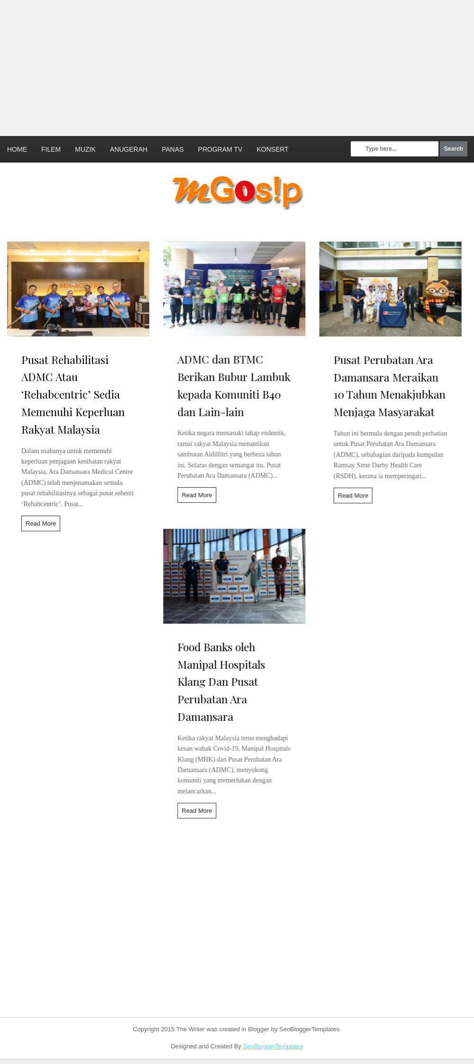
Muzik (85, 149)
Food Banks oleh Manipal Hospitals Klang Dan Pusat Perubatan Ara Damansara (217, 684)
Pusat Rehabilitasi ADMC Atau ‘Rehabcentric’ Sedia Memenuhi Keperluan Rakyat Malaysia (73, 394)
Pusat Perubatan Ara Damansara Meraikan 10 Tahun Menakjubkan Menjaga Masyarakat (381, 385)
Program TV (220, 149)
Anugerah (128, 149)
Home (17, 149)
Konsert (272, 149)
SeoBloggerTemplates (273, 1046)
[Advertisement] (207, 66)
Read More (41, 523)
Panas (172, 149)
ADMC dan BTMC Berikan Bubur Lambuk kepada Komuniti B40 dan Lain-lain (229, 385)
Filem (51, 149)
